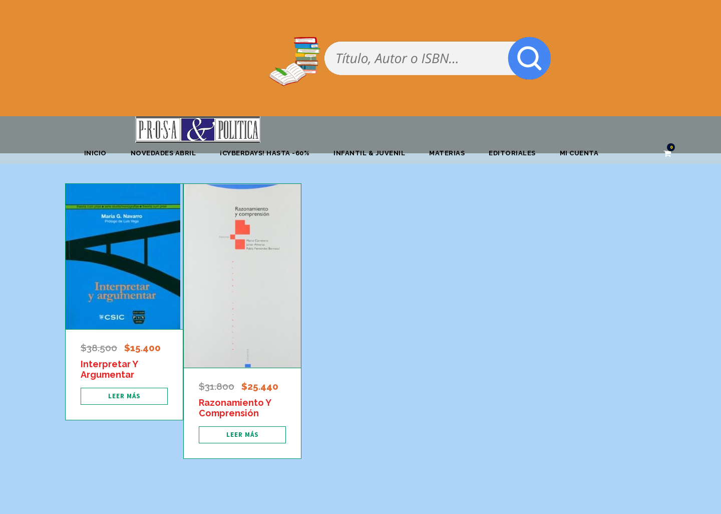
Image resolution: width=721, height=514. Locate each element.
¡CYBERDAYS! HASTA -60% (264, 153)
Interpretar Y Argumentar (109, 369)
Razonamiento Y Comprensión (235, 408)
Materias (447, 153)
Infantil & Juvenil (369, 153)
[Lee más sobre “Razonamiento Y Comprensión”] (242, 434)
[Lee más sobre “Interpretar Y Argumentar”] (124, 396)
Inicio (95, 153)
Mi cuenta (579, 153)
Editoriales (512, 153)
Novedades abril (163, 153)
